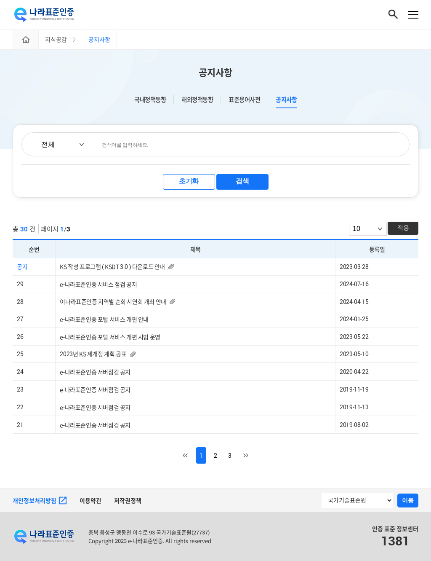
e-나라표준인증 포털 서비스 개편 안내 (104, 319)
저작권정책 (127, 501)
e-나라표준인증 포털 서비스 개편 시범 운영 (110, 337)
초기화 (189, 181)
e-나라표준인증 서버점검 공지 (95, 372)
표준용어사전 (244, 99)
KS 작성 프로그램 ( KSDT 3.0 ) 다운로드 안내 (112, 267)
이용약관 (90, 501)
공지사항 (286, 100)
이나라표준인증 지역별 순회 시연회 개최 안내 (113, 302)
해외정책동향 (197, 99)
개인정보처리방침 (40, 501)
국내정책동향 (150, 99)
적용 (403, 227)
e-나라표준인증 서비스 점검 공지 (98, 284)
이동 (408, 500)
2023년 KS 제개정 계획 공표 (93, 354)
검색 (242, 181)
